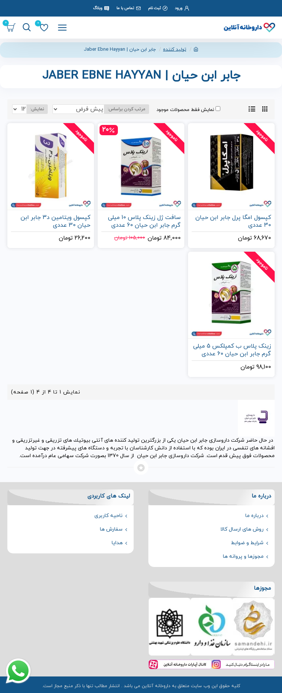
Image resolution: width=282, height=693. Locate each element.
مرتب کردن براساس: (126, 109)
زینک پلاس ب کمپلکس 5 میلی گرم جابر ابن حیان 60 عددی (232, 350)
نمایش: (37, 109)
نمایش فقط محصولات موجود (188, 109)
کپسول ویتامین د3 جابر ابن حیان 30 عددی (55, 221)
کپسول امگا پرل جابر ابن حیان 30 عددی (233, 221)
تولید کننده (174, 49)
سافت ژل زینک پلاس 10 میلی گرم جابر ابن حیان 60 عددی (144, 221)
